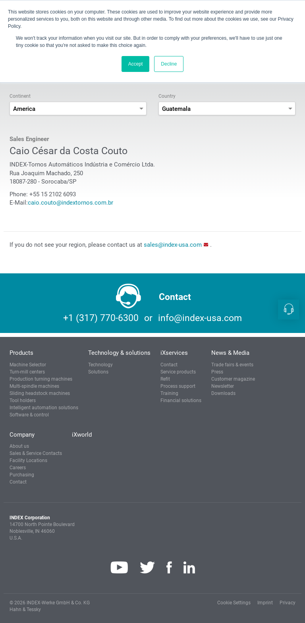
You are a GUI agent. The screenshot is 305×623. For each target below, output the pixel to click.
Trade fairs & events (232, 365)
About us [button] (19, 446)
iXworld (82, 434)
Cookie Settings (234, 603)
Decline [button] (169, 64)
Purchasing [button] (22, 475)
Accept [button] (135, 64)
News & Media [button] (230, 352)
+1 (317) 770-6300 (101, 318)
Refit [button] (165, 379)
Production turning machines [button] (41, 379)
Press (217, 372)
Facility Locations (28, 460)
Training (169, 393)
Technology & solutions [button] (119, 352)
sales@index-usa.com (173, 244)
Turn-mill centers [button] (27, 372)
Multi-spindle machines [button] (34, 386)
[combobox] (78, 108)
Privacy (287, 603)
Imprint (265, 603)
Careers (18, 467)
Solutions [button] (98, 372)
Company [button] (22, 434)
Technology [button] (100, 365)
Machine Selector (28, 365)
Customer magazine (233, 379)
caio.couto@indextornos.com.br (70, 202)
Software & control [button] (29, 415)
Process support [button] (177, 386)
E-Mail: (19, 202)
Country (167, 96)
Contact (169, 365)
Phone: (19, 194)
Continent (20, 96)
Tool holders (23, 400)
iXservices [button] (174, 352)
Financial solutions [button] (180, 400)
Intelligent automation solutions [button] (44, 407)
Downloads (223, 393)
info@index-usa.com (200, 318)
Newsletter (222, 386)
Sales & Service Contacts (36, 453)
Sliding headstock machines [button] (40, 393)
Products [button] (21, 352)
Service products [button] (178, 372)
